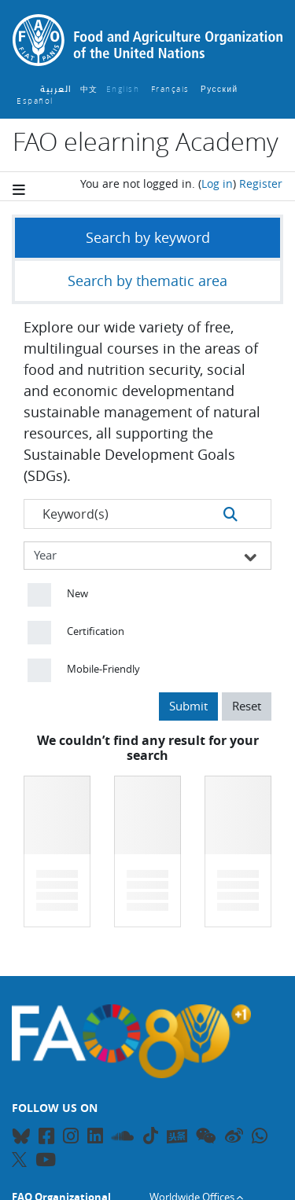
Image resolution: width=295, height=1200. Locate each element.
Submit (188, 706)
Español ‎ (37, 101)
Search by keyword (148, 237)
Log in (217, 183)
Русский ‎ (221, 89)
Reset (246, 706)
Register (260, 183)
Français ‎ (172, 89)
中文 (89, 89)
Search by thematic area (147, 280)
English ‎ (124, 89)
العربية (56, 89)
